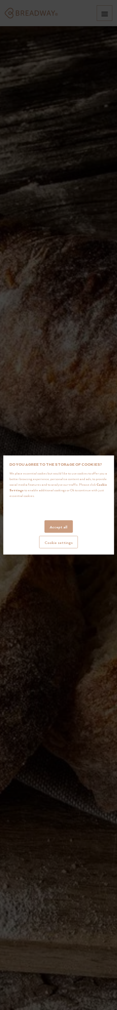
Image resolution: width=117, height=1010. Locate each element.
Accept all (58, 527)
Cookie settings (59, 542)
